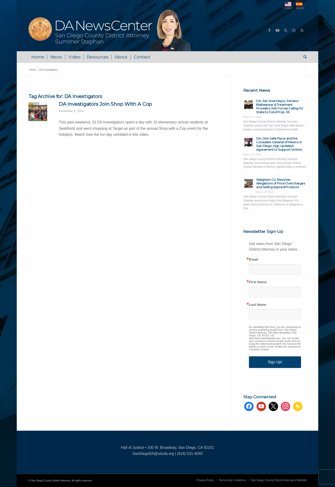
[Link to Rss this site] (301, 30)
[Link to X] (285, 30)
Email (253, 259)
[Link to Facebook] (269, 30)
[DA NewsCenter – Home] (110, 30)
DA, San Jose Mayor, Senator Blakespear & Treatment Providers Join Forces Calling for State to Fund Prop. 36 (279, 106)
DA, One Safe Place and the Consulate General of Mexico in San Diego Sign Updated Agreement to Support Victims (279, 143)
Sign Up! (275, 362)
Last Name (257, 305)
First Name (258, 282)
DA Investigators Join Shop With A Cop (105, 104)
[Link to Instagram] (293, 30)
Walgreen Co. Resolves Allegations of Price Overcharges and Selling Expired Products (280, 183)
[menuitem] (37, 57)
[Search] (303, 57)
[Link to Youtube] (277, 30)
